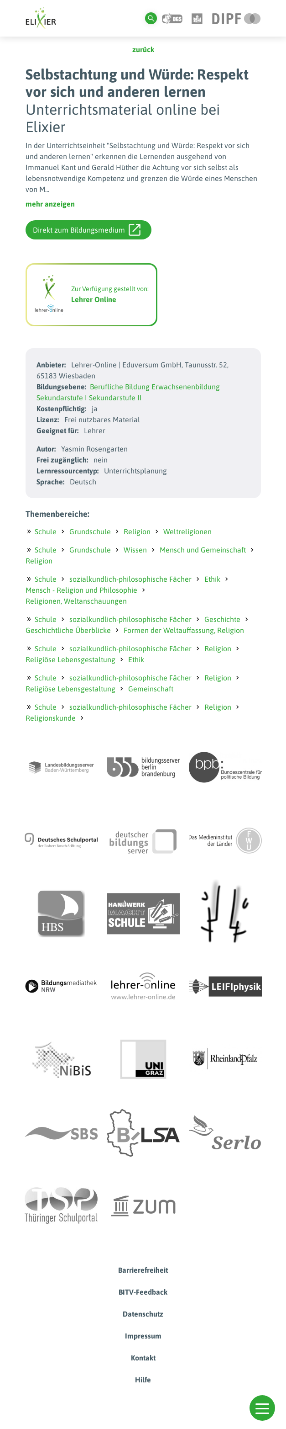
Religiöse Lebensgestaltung (70, 659)
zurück (143, 49)
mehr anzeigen (50, 204)
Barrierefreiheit (143, 1270)
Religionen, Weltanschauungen (76, 601)
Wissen (135, 550)
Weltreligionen (187, 531)
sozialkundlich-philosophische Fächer (130, 579)
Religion (137, 531)
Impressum (143, 1336)
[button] (262, 1408)
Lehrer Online (93, 299)
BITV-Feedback (143, 1292)
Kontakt (143, 1358)
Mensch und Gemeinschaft (203, 550)
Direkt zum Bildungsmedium (86, 230)
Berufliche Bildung (120, 386)
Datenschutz (143, 1314)
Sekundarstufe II (115, 397)
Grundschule (90, 531)
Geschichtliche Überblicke (68, 630)
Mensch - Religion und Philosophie (81, 590)
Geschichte (222, 619)
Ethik (212, 579)
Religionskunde (51, 718)
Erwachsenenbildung (185, 386)
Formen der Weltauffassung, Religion (184, 630)
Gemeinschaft (150, 689)
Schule (46, 531)
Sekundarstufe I (61, 397)
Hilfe (143, 1380)
